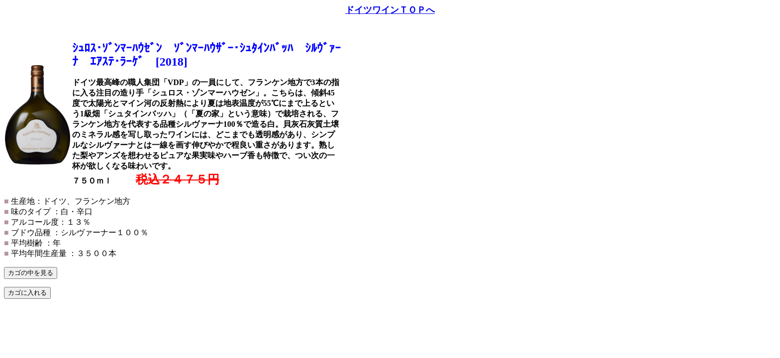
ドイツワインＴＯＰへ (390, 10)
